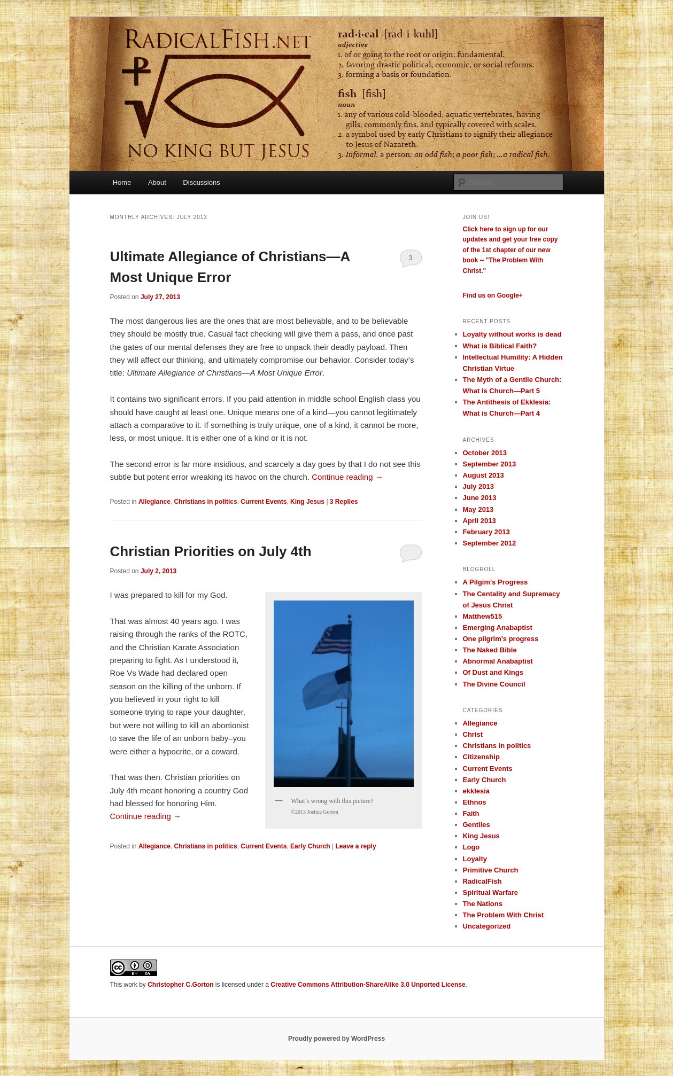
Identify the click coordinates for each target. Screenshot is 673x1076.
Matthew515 (482, 616)
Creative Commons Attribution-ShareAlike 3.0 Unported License (367, 984)
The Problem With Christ (503, 915)
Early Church (310, 846)
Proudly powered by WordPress (336, 1038)
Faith (471, 813)
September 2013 (489, 464)
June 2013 (480, 498)
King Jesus (307, 501)
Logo (471, 847)
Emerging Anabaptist (497, 627)
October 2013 (485, 453)
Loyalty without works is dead (512, 334)
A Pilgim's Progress (495, 582)
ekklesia (476, 791)
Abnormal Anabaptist (498, 661)
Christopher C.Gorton (180, 984)
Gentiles (476, 825)
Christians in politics (205, 501)
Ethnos (474, 802)
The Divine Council (494, 684)
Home (122, 182)
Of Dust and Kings (493, 672)
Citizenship (481, 757)
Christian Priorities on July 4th (211, 551)
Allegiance (154, 501)
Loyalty (475, 859)
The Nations (482, 904)
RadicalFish (482, 881)
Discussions (201, 182)
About (157, 182)
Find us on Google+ (493, 295)
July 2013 (478, 486)
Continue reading (347, 476)
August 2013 (483, 475)
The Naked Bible (490, 650)
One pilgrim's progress (501, 639)
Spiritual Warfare (491, 892)
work (130, 984)
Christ (473, 734)
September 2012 (489, 543)
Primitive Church (491, 870)
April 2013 (479, 521)
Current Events (264, 501)
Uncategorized (487, 926)
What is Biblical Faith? (500, 346)
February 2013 (486, 532)
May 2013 (478, 509)
